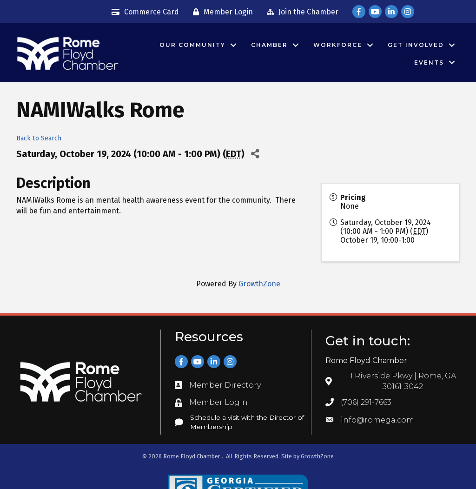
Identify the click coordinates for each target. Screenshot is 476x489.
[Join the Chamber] (300, 12)
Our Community (192, 44)
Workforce (337, 44)
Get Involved (416, 44)
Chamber (269, 44)
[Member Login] (220, 12)
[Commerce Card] (143, 12)
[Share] (255, 154)
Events (429, 62)
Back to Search (38, 138)
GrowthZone (259, 283)
